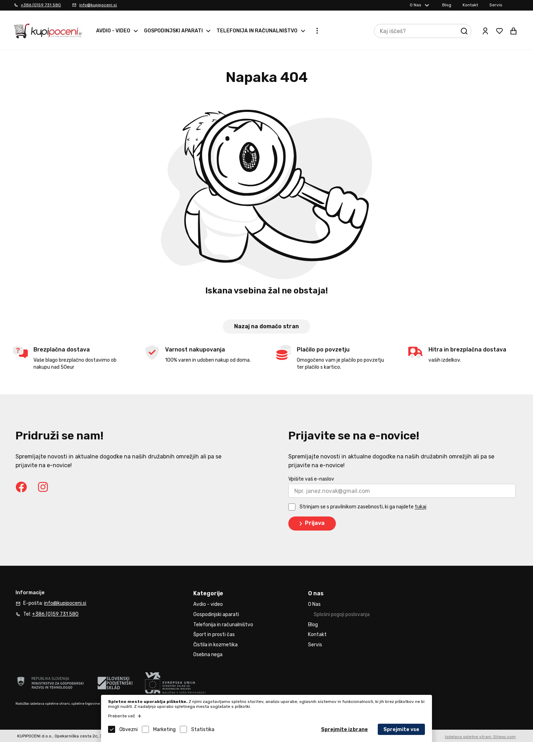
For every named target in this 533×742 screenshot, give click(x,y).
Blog (446, 4)
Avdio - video (113, 31)
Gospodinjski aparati (173, 31)
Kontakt (470, 4)
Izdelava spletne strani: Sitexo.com (480, 736)
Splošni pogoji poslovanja (342, 614)
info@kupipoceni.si (98, 4)
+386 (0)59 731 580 (41, 4)
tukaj (420, 507)
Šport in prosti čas (214, 635)
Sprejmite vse (401, 730)
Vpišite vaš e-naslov (311, 479)
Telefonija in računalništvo (257, 31)
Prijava (311, 523)
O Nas (415, 4)
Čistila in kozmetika (215, 645)
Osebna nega (207, 655)
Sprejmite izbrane (344, 730)
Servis (495, 4)
